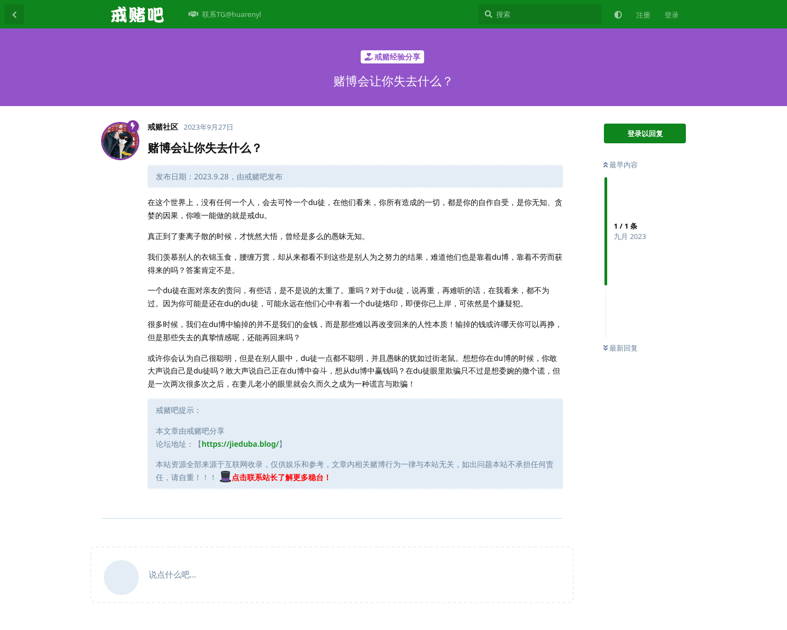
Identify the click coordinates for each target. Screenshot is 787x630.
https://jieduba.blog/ (240, 444)
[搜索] (540, 14)
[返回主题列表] (14, 14)
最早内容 (620, 165)
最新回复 (620, 348)
